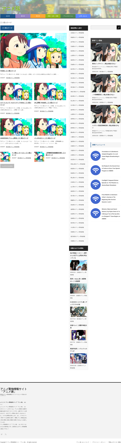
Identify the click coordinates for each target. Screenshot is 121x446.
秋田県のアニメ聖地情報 (77, 51)
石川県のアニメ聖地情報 (77, 105)
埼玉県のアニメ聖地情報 (77, 78)
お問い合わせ (83, 16)
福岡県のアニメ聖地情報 (77, 209)
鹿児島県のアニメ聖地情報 (78, 236)
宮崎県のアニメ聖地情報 (77, 232)
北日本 (8, 16)
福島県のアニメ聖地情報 (77, 60)
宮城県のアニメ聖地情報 (77, 46)
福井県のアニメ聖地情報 (77, 109)
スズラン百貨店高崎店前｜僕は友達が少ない (105, 126)
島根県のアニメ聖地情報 (77, 173)
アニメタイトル (68, 16)
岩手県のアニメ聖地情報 (77, 42)
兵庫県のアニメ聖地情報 (77, 155)
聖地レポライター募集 (115, 442)
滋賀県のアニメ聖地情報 (77, 141)
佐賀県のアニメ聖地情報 (77, 214)
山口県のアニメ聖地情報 (77, 186)
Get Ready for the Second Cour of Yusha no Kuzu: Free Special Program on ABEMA (111, 168)
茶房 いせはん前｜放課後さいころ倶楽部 (78, 280)
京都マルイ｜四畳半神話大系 (78, 327)
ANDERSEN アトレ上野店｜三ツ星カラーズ (14, 138)
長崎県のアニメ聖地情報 (77, 218)
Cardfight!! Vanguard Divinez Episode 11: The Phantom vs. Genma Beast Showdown (110, 183)
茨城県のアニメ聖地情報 (77, 64)
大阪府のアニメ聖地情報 (77, 150)
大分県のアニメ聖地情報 (77, 227)
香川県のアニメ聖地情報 (77, 195)
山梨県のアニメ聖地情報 (77, 114)
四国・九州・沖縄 (53, 16)
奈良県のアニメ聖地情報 (77, 159)
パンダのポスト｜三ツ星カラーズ (44, 138)
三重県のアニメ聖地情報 (77, 137)
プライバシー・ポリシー (99, 442)
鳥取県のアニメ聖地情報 (77, 168)
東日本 (23, 16)
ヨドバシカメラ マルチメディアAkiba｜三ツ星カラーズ (15, 104)
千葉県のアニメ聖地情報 (77, 82)
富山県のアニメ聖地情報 (77, 100)
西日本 (38, 16)
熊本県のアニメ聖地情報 (77, 223)
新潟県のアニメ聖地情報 (77, 96)
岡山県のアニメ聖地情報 (77, 177)
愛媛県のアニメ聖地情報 (77, 200)
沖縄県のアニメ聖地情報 (77, 241)
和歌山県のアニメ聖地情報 (78, 164)
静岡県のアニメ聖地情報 (77, 128)
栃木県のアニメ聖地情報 (77, 69)
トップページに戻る (7, 166)
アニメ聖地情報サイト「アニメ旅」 (13, 390)
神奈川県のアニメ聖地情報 (78, 91)
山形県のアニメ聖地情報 (77, 55)
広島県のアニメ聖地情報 (77, 182)
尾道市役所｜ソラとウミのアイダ (78, 350)
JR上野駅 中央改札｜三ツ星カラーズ (45, 102)
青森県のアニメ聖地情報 (77, 37)
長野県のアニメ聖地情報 (77, 119)
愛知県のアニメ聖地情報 (77, 132)
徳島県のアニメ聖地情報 (77, 191)
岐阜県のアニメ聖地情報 (77, 123)
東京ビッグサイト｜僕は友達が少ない (104, 63)
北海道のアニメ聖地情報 (77, 33)
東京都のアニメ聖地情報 (13, 78)
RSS (5, 434)
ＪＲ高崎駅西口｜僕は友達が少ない (103, 94)
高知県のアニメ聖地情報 (77, 205)
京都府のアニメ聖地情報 (77, 146)
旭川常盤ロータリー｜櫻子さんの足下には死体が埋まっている (78, 255)
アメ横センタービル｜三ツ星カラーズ (22, 154)
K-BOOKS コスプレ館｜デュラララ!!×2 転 (78, 303)
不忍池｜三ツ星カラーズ (8, 71)
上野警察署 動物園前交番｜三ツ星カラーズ (56, 154)
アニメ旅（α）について (82, 442)
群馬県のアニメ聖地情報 (77, 73)
